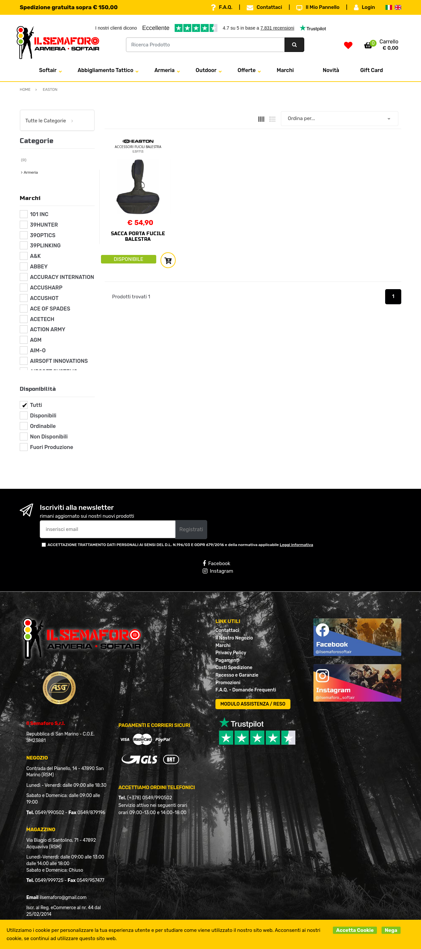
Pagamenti (227, 660)
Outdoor (206, 70)
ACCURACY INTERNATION (62, 277)
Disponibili (43, 415)
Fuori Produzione (51, 447)
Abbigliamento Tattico (105, 70)
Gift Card (371, 70)
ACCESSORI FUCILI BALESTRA (138, 146)
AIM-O (38, 350)
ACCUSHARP (46, 288)
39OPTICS (42, 235)
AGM (35, 340)
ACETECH (42, 319)
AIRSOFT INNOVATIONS (59, 361)
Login (364, 7)
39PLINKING (45, 245)
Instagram (218, 571)
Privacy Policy (230, 653)
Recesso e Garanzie (237, 675)
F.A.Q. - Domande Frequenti (245, 690)
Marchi (285, 70)
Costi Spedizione (233, 667)
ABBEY (39, 266)
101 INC (39, 214)
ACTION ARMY (47, 329)
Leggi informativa (296, 544)
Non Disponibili (48, 437)
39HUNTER (44, 225)
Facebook (216, 563)
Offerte (246, 70)
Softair (48, 70)
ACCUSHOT (44, 298)
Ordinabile (43, 426)
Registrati (191, 529)
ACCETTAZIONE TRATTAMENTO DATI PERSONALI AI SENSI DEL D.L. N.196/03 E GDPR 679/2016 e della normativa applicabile (180, 544)
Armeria (164, 70)
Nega (391, 930)
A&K (35, 256)
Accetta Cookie (355, 930)
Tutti (36, 405)
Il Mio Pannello (317, 7)
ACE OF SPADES (50, 309)
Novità (331, 70)
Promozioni (227, 683)
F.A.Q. (222, 7)
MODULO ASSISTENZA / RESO (252, 704)
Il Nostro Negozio (234, 638)
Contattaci (264, 7)
